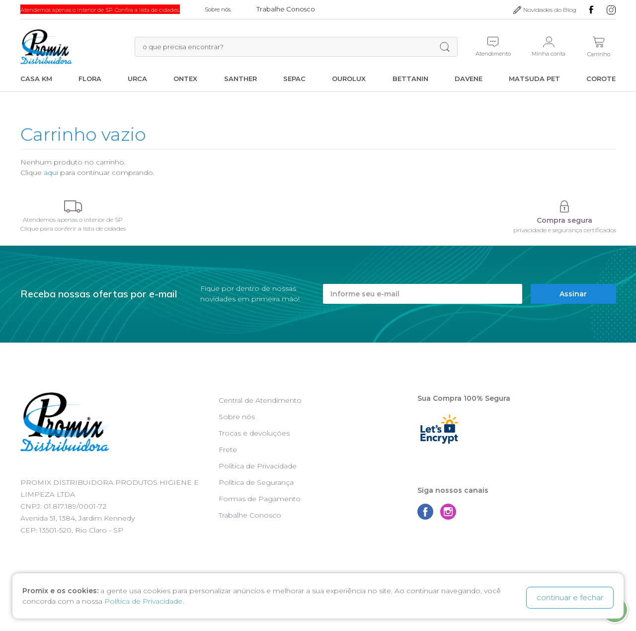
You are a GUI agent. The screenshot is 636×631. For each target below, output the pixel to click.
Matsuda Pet (534, 79)
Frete (228, 449)
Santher (240, 79)
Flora (90, 79)
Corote (601, 79)
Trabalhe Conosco (250, 515)
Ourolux (349, 79)
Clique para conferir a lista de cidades (73, 228)
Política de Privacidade (258, 465)
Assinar (573, 293)
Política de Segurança (256, 482)
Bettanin (410, 79)
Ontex (185, 79)
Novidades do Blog (549, 9)
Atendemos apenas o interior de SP (73, 219)
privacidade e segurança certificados (564, 230)
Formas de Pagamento (260, 498)
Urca (137, 79)
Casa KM (36, 79)
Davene (468, 79)
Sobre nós (237, 416)
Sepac (294, 79)
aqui (51, 172)
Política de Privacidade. (144, 602)
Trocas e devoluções (254, 433)
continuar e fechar (570, 597)
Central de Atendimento (260, 400)
